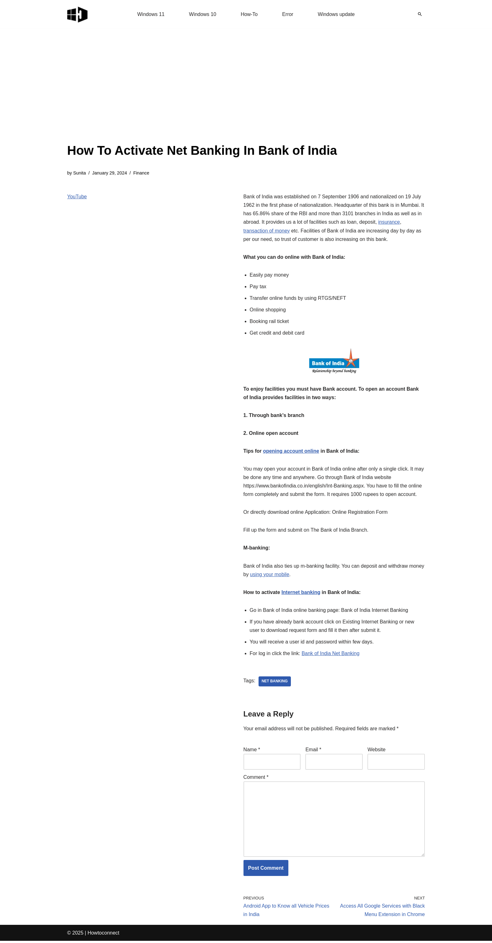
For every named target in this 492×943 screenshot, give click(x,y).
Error (287, 14)
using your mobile (286, 575)
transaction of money (266, 230)
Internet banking (300, 593)
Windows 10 (202, 14)
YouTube (77, 196)
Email (313, 751)
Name (251, 751)
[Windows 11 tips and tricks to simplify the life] (77, 14)
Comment (256, 778)
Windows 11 (150, 14)
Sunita (79, 172)
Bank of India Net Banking (331, 654)
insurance (389, 222)
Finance (141, 172)
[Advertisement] (202, 94)
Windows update (336, 14)
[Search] (420, 14)
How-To (249, 14)
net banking (275, 683)
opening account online (291, 452)
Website (376, 751)
